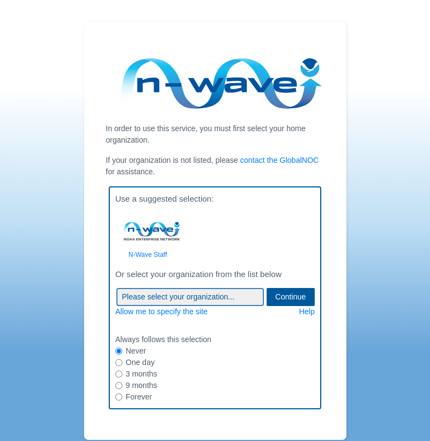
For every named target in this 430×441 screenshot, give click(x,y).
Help (307, 311)
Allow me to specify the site (161, 311)
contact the (279, 160)
